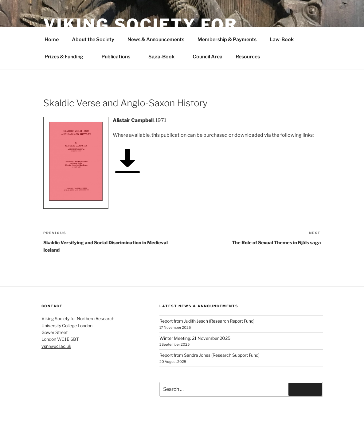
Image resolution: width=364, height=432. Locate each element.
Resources (248, 57)
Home (52, 39)
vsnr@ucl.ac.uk (56, 346)
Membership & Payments (227, 39)
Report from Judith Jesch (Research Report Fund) (207, 321)
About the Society (93, 39)
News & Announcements (155, 39)
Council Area (207, 57)
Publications (119, 57)
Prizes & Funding (67, 57)
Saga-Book (164, 57)
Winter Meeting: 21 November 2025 (194, 338)
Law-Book (282, 39)
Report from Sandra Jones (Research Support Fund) (209, 355)
